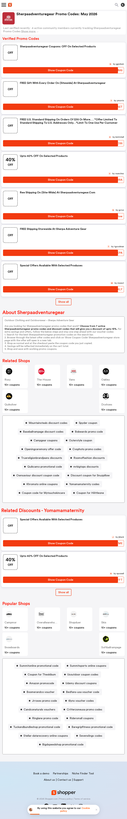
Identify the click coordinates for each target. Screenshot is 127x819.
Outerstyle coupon (80, 440)
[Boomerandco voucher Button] (39, 692)
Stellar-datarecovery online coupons (46, 735)
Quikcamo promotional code (44, 466)
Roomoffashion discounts (89, 458)
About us (49, 779)
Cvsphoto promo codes (86, 449)
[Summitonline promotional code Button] (37, 666)
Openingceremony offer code (43, 449)
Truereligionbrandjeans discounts (41, 458)
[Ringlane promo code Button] (44, 718)
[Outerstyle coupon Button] (79, 440)
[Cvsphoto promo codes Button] (85, 449)
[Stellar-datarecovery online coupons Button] (44, 736)
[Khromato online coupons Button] (40, 484)
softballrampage (111, 647)
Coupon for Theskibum (42, 674)
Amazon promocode (41, 683)
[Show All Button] (63, 592)
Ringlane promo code (45, 718)
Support (78, 779)
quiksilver (11, 404)
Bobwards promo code (89, 431)
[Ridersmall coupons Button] (80, 718)
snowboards (12, 647)
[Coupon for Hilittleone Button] (89, 493)
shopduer (75, 622)
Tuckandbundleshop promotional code (36, 727)
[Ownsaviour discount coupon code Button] (36, 475)
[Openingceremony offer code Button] (41, 449)
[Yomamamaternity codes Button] (83, 484)
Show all (63, 592)
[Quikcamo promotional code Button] (43, 466)
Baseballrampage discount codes (43, 431)
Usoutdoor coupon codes (82, 674)
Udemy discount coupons (81, 683)
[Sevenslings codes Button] (89, 736)
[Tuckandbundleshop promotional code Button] (35, 727)
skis (103, 622)
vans (72, 379)
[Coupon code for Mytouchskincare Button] (42, 493)
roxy (8, 379)
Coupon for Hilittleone (90, 493)
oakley (105, 379)
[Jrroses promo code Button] (43, 701)
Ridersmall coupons (82, 718)
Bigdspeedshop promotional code (63, 744)
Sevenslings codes (90, 735)
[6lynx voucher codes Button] (79, 701)
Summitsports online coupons (88, 665)
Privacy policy (65, 799)
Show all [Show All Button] (63, 301)
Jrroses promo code (44, 700)
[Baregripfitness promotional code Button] (90, 727)
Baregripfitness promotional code (92, 727)
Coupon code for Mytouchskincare (43, 493)
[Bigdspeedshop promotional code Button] (61, 744)
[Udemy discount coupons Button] (79, 683)
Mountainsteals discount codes (48, 423)
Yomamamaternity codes (84, 484)
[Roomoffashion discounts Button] (88, 458)
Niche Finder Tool (83, 773)
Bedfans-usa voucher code (82, 692)
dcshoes (106, 404)
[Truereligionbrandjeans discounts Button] (40, 458)
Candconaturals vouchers (39, 709)
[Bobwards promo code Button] (88, 432)
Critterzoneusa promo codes (84, 709)
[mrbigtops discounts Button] (84, 466)
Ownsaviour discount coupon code (37, 475)
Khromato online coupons (42, 484)
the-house (44, 379)
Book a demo (41, 773)
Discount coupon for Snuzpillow (90, 475)
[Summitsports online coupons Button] (87, 666)
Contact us (64, 779)
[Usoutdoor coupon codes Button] (81, 674)
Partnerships (60, 773)
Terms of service (82, 799)
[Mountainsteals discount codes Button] (47, 423)
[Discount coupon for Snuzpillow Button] (89, 475)
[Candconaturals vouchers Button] (38, 709)
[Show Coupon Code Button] (60, 70)
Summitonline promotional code (39, 665)
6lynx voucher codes (81, 700)
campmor (11, 622)
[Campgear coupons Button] (44, 440)
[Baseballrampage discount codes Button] (42, 432)
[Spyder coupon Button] (87, 423)
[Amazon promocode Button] (40, 683)
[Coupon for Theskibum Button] (41, 674)
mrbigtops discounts (86, 466)
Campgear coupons (46, 440)
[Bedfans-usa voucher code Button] (81, 692)
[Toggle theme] (123, 5)
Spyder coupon (88, 423)
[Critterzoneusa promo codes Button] (83, 709)
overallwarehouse (48, 622)
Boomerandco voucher (41, 692)
